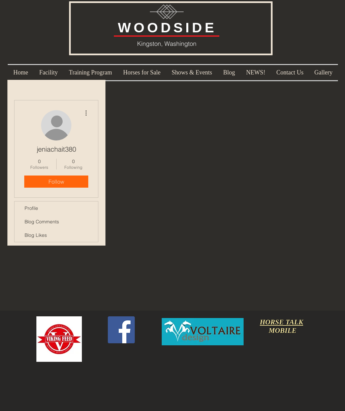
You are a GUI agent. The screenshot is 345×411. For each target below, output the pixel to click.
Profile (31, 208)
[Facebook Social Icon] (121, 329)
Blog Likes (36, 235)
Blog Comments (42, 222)
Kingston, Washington (166, 44)
